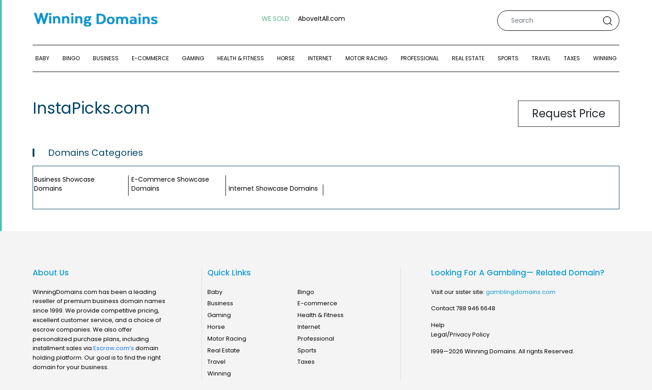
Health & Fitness (240, 58)
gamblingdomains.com (521, 292)
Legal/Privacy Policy (460, 334)
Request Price (568, 113)
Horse (286, 58)
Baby (42, 58)
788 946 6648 (475, 308)
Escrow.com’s (113, 348)
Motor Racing (366, 58)
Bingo (71, 58)
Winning (605, 58)
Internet (320, 58)
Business (106, 58)
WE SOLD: (276, 18)
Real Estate (468, 58)
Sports (508, 58)
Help (438, 325)
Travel (541, 58)
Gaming (193, 58)
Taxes (572, 58)
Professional (420, 58)
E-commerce (150, 58)
